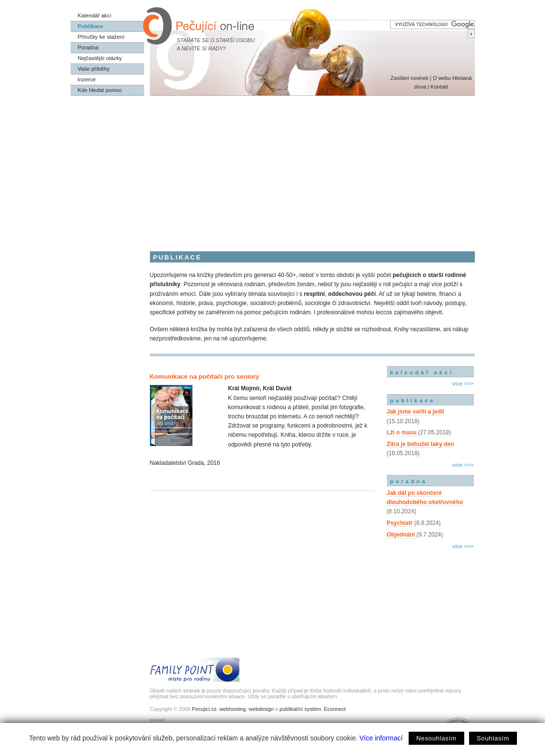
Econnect (335, 709)
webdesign (261, 709)
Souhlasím (493, 738)
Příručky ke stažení (101, 37)
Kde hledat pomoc (100, 90)
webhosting (233, 709)
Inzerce (87, 79)
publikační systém (300, 709)
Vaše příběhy (94, 69)
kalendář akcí (422, 372)
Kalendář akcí (95, 15)
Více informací (380, 738)
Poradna (88, 47)
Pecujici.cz (204, 709)
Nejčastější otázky (100, 58)
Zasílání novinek (410, 78)
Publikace (90, 26)
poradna (408, 481)
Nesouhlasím (436, 738)
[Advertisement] (273, 168)
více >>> (462, 383)
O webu (442, 78)
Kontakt (439, 87)
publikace (413, 400)
